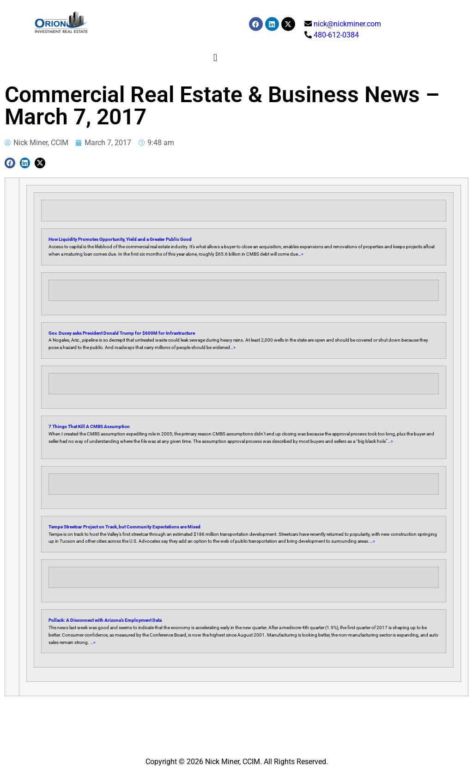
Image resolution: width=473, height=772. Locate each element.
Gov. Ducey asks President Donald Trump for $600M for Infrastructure (122, 333)
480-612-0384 (336, 35)
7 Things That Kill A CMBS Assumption (89, 426)
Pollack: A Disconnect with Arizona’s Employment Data (105, 620)
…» (300, 254)
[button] (215, 57)
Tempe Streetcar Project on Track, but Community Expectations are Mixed (124, 527)
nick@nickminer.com (347, 23)
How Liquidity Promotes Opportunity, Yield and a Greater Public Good (120, 239)
